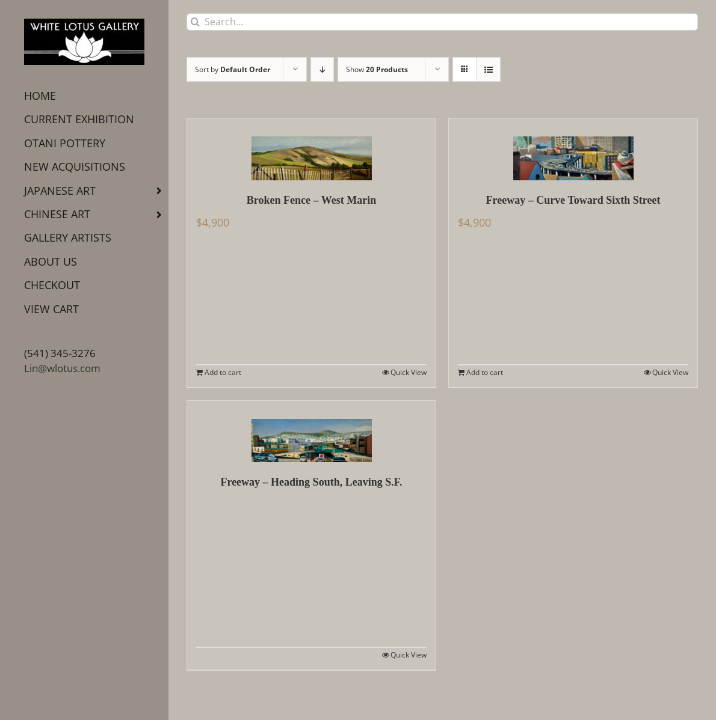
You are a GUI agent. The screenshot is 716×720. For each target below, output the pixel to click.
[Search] (195, 22)
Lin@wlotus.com (62, 368)
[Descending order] (322, 69)
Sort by (232, 69)
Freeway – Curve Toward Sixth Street (573, 200)
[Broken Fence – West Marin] (311, 149)
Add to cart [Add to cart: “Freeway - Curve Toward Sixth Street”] (484, 372)
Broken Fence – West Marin (311, 200)
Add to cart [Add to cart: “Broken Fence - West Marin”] (223, 372)
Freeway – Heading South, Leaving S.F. (311, 482)
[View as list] (488, 69)
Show (377, 69)
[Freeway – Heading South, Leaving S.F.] (311, 431)
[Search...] (442, 22)
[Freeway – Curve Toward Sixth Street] (573, 149)
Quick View (408, 372)
